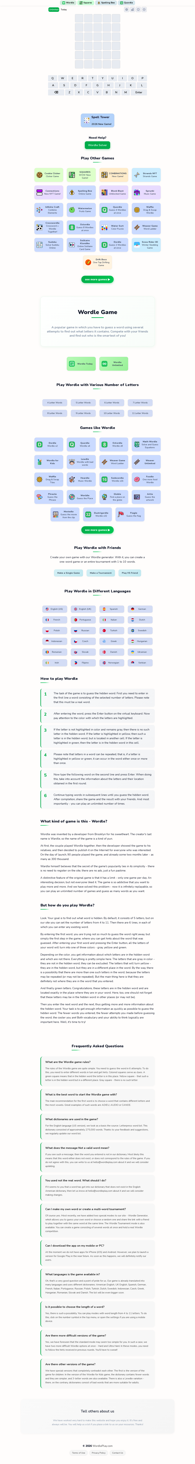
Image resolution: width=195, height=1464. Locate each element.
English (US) (54, 609)
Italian (110, 619)
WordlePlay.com (102, 1446)
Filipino (81, 662)
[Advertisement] (98, 105)
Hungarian (139, 641)
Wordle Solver (97, 145)
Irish (52, 662)
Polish (53, 630)
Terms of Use (78, 1452)
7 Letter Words (140, 402)
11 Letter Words (140, 413)
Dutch (138, 619)
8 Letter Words (54, 413)
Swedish (138, 630)
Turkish (110, 630)
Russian (81, 630)
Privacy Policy (98, 1452)
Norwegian (111, 662)
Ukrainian (139, 652)
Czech (81, 641)
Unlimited (53, 9)
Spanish (110, 609)
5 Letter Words (83, 402)
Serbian (138, 662)
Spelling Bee (106, 2)
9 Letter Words (83, 413)
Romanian (54, 652)
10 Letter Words (112, 413)
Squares (86, 2)
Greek (110, 641)
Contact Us (117, 1452)
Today (64, 9)
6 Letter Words (111, 402)
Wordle (68, 2)
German (138, 609)
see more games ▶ (97, 279)
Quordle (126, 2)
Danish (110, 652)
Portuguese (82, 619)
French (53, 619)
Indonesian (54, 641)
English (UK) (82, 609)
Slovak (81, 652)
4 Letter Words (54, 402)
